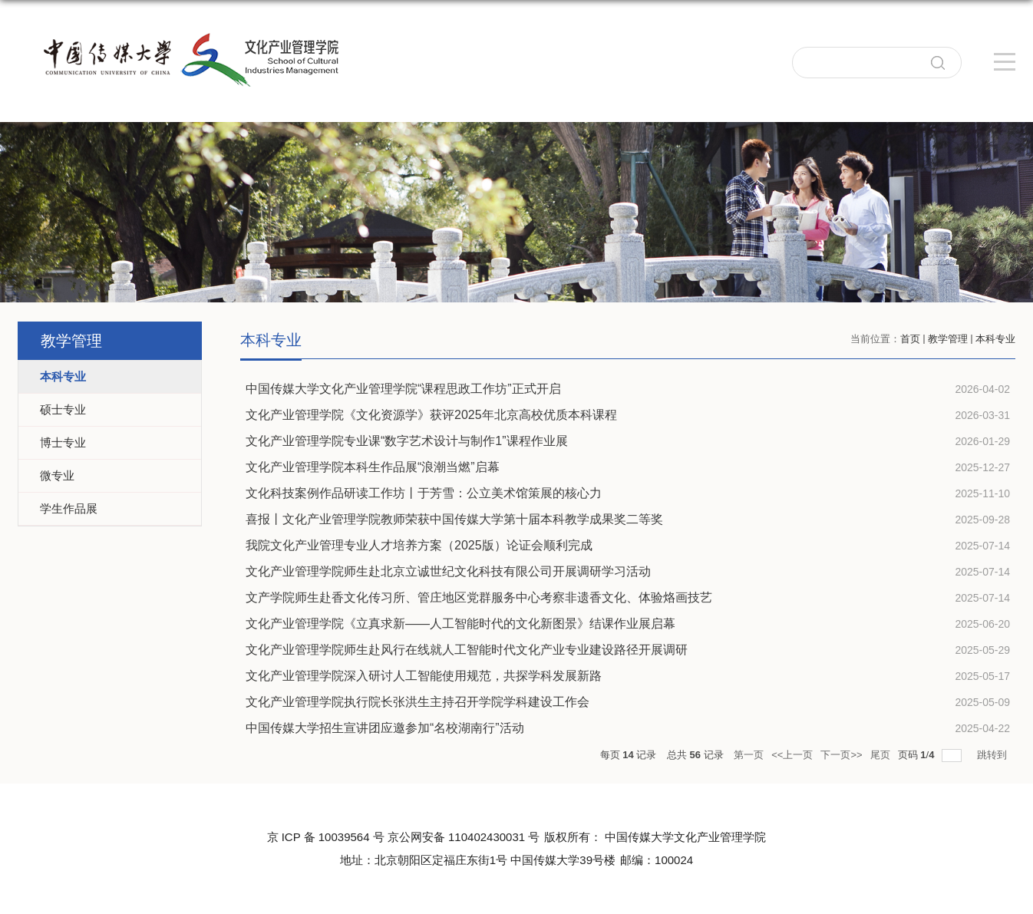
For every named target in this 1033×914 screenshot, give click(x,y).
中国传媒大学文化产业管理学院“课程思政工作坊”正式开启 (403, 388)
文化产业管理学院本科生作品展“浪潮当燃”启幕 (373, 466)
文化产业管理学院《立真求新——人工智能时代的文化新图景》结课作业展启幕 (460, 623)
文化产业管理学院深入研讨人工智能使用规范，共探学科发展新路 (424, 675)
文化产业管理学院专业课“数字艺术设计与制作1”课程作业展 (407, 440)
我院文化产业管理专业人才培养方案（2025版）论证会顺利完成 (419, 545)
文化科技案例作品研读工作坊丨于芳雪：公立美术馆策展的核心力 (424, 493)
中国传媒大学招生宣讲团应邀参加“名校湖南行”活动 (385, 727)
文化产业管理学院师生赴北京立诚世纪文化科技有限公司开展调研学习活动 (448, 571)
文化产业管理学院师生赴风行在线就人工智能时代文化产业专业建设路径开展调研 (467, 649)
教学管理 (948, 339)
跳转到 (993, 755)
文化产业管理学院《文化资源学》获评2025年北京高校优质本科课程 (431, 414)
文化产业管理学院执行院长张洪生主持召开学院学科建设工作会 (417, 701)
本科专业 (995, 339)
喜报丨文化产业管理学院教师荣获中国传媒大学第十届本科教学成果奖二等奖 (454, 519)
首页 (910, 339)
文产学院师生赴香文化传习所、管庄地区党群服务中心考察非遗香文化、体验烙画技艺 (479, 597)
